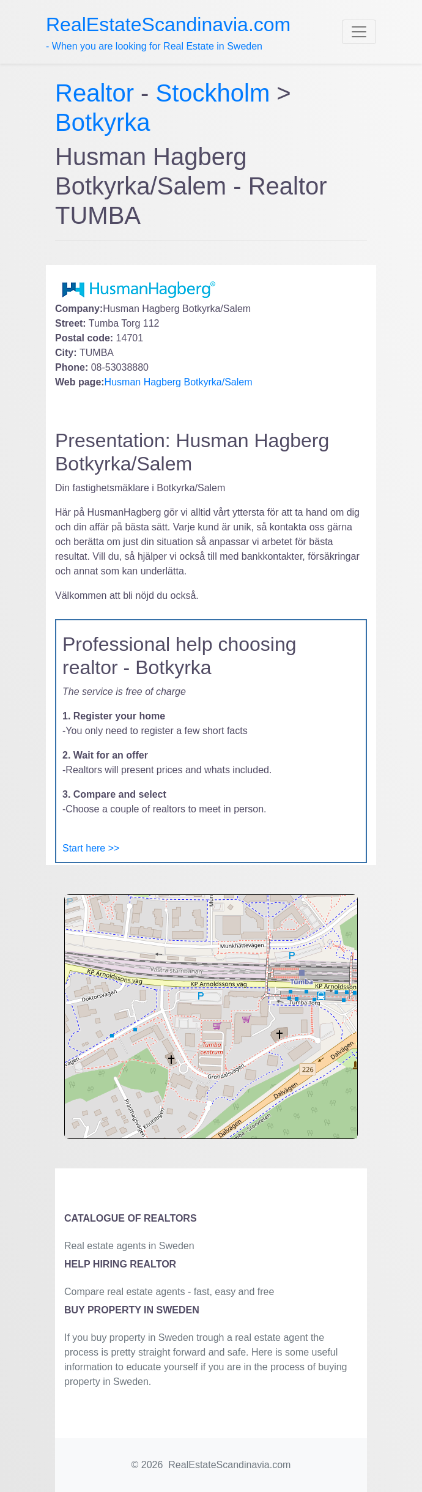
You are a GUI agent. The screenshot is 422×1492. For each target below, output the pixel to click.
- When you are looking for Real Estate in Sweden (168, 32)
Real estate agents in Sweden (129, 1246)
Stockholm (213, 93)
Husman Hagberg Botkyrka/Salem (179, 382)
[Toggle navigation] (359, 32)
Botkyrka (102, 122)
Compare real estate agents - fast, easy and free (169, 1291)
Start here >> (90, 848)
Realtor (98, 93)
